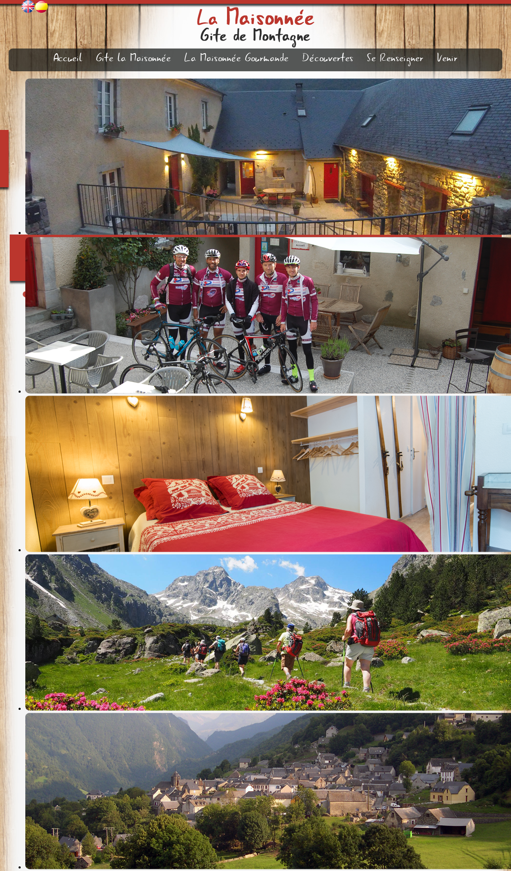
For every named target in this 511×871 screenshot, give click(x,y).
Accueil (68, 58)
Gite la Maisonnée (133, 58)
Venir (447, 58)
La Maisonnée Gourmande (236, 58)
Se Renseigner (395, 58)
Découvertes (328, 58)
